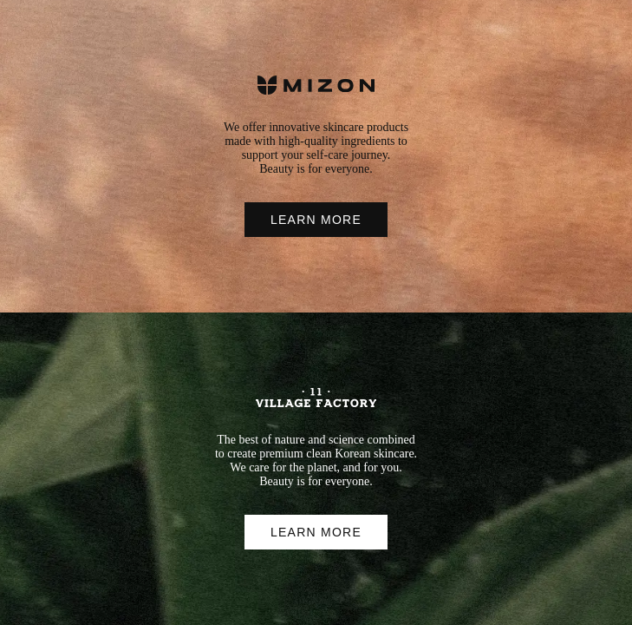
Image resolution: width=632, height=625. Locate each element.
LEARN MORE (316, 220)
